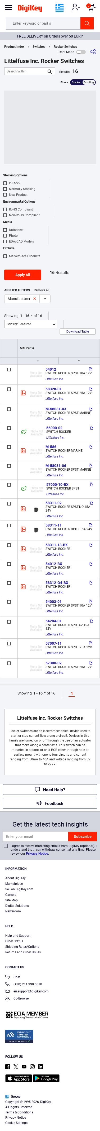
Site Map (11, 900)
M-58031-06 (56, 466)
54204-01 (54, 621)
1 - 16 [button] (24, 316)
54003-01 (54, 601)
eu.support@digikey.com (27, 991)
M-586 (51, 447)
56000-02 (54, 428)
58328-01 (54, 389)
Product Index (14, 47)
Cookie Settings (16, 1123)
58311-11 (54, 525)
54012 (51, 369)
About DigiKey (15, 878)
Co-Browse (17, 998)
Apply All (22, 275)
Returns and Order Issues (23, 952)
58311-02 (54, 503)
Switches (39, 47)
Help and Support (17, 936)
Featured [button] (19, 324)
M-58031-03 (56, 409)
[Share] (93, 51)
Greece (12, 1096)
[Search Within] (25, 71)
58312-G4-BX (57, 583)
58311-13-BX (57, 545)
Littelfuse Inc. (55, 379)
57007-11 (54, 643)
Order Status (14, 941)
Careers (10, 895)
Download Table (77, 331)
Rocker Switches (65, 47)
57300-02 (54, 663)
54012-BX (54, 564)
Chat (12, 977)
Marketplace (14, 884)
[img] (30, 9)
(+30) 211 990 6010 (23, 984)
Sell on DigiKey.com (19, 889)
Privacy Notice (37, 853)
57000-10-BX (57, 484)
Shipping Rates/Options (22, 947)
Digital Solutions (17, 906)
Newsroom (13, 911)
